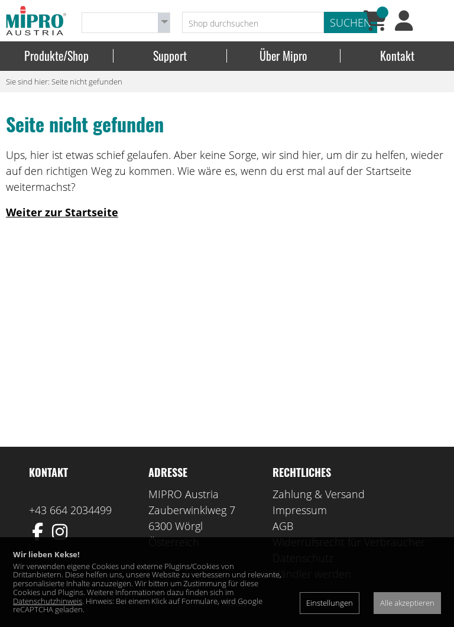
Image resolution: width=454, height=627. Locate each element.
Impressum (300, 510)
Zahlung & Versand (319, 494)
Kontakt (397, 56)
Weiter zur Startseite (62, 212)
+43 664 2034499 (70, 510)
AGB (283, 526)
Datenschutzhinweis (47, 601)
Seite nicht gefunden (86, 81)
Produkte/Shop (56, 56)
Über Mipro (283, 56)
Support (170, 56)
